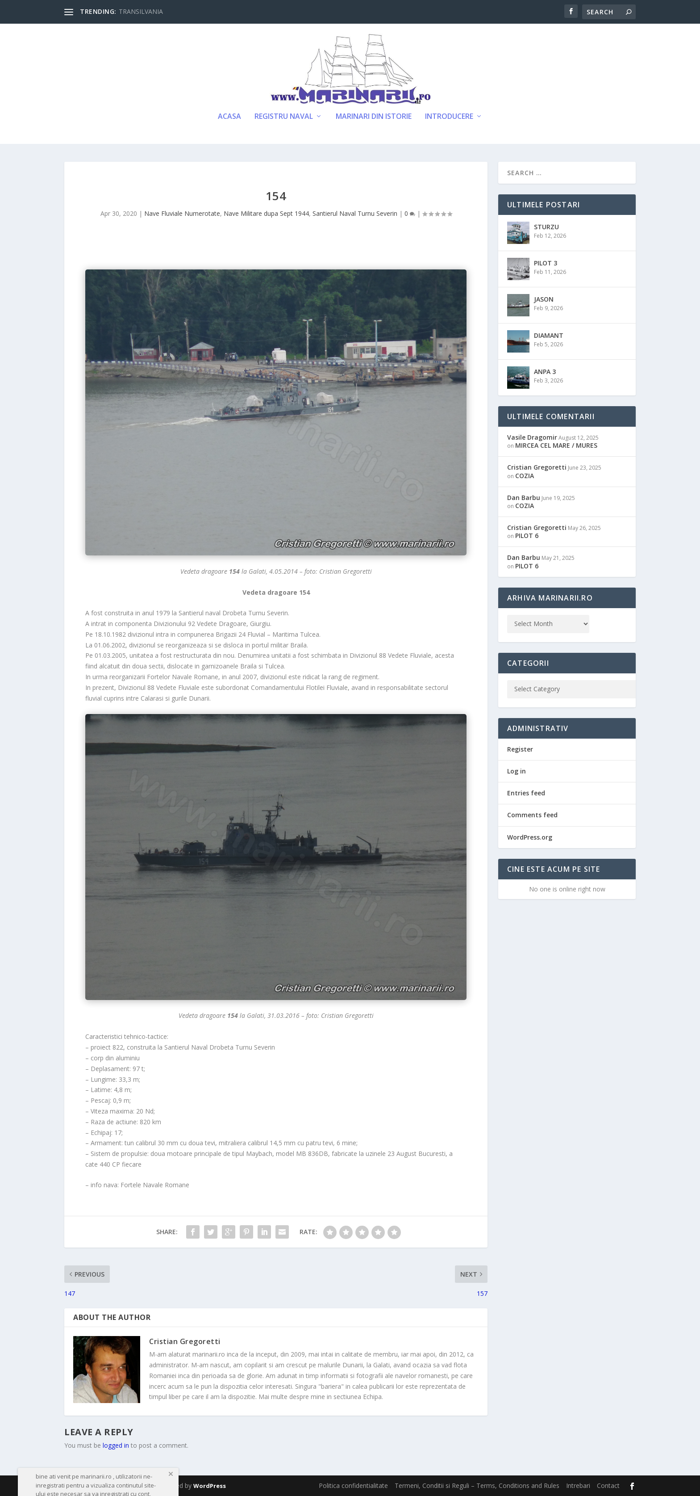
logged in (116, 1445)
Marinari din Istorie (374, 117)
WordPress (209, 1486)
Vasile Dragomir (532, 437)
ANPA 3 (545, 371)
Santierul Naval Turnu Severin (354, 213)
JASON (544, 299)
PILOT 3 (545, 263)
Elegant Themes (126, 1486)
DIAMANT (548, 335)
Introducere (449, 117)
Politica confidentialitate (353, 1485)
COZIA (524, 475)
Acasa (229, 117)
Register (520, 749)
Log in (516, 771)
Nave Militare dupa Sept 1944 (266, 213)
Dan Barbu (523, 497)
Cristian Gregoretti (185, 1341)
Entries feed (526, 793)
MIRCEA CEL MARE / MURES (556, 445)
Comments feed (532, 815)
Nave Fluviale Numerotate (182, 213)
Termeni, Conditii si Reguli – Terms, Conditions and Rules (477, 1485)
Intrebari (578, 1485)
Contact (608, 1485)
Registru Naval (283, 117)
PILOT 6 (526, 535)
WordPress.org (529, 837)
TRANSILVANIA (141, 11)
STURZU (546, 227)
